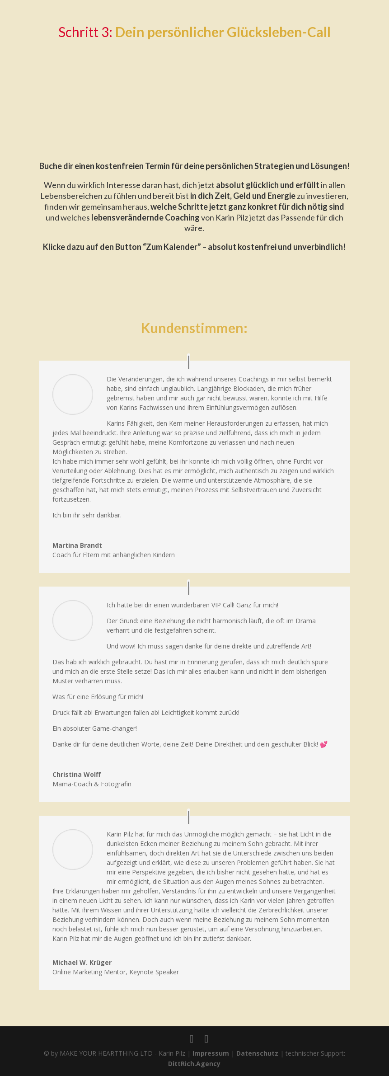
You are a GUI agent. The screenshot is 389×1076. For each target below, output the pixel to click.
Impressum (210, 1053)
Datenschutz (257, 1053)
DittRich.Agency (194, 1063)
